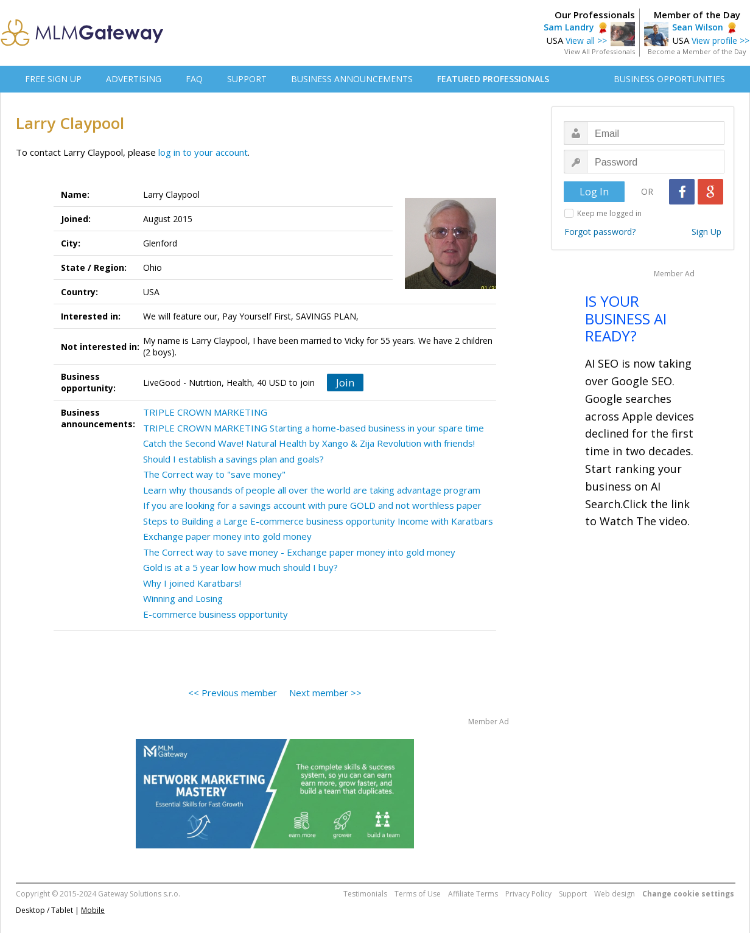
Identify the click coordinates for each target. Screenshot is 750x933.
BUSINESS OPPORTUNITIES (669, 79)
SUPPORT (247, 79)
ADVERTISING (133, 79)
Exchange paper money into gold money (227, 536)
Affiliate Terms (473, 894)
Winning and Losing (183, 598)
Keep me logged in (609, 213)
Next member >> (325, 693)
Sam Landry (569, 27)
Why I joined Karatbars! (192, 583)
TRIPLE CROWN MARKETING (205, 412)
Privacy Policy (528, 894)
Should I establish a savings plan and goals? (233, 459)
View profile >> (720, 40)
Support (573, 894)
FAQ (194, 79)
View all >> (586, 40)
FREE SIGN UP (53, 79)
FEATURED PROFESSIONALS (493, 79)
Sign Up (706, 231)
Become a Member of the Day (697, 51)
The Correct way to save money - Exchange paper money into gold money (299, 552)
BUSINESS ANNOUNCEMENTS (352, 79)
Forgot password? (600, 231)
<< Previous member (232, 693)
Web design (614, 894)
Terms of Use (417, 894)
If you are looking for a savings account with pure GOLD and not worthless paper (312, 505)
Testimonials (365, 894)
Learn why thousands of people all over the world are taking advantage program (311, 490)
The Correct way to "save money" (214, 474)
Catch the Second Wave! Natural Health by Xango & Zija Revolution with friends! (309, 443)
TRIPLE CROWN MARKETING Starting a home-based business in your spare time (313, 428)
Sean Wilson (697, 27)
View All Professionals (599, 51)
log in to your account (203, 152)
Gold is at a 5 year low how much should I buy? (240, 567)
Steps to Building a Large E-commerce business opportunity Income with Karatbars (318, 521)
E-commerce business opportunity (215, 614)
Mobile (93, 910)
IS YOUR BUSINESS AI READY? (626, 318)
